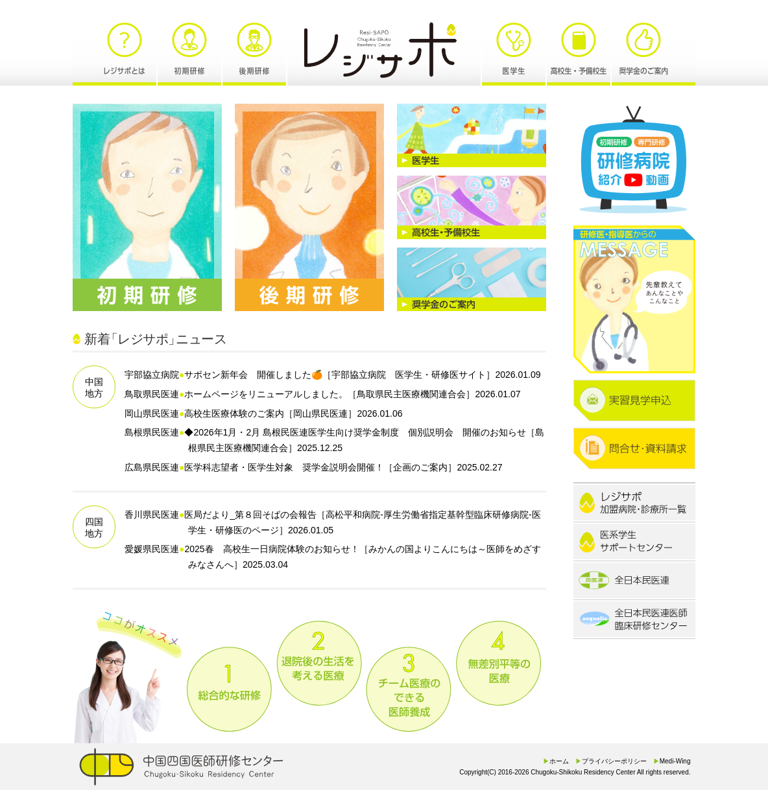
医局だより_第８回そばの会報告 (250, 514)
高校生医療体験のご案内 (234, 413)
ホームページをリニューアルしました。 (266, 394)
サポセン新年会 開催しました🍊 (253, 374)
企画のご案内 (420, 467)
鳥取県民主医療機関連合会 (411, 394)
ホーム (559, 761)
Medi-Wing (675, 761)
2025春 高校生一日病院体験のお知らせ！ (271, 549)
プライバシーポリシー (614, 761)
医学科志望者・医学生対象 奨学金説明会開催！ (284, 467)
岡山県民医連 (320, 413)
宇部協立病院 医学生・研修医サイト (408, 374)
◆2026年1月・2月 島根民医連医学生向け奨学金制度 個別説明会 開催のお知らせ (355, 432)
